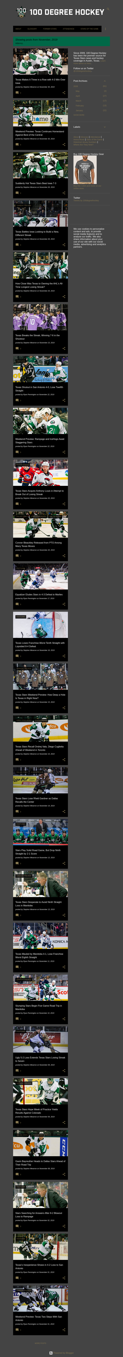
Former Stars (50, 29)
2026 (75, 86)
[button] (64, 93)
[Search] (108, 9)
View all (19, 43)
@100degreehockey (82, 71)
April (78, 96)
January (79, 110)
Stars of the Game (89, 29)
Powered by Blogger (61, 1353)
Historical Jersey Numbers (85, 142)
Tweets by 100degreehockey (86, 200)
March (78, 101)
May (77, 91)
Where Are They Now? (83, 145)
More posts (40, 1343)
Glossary (32, 29)
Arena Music (79, 139)
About (18, 29)
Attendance (68, 29)
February (80, 106)
